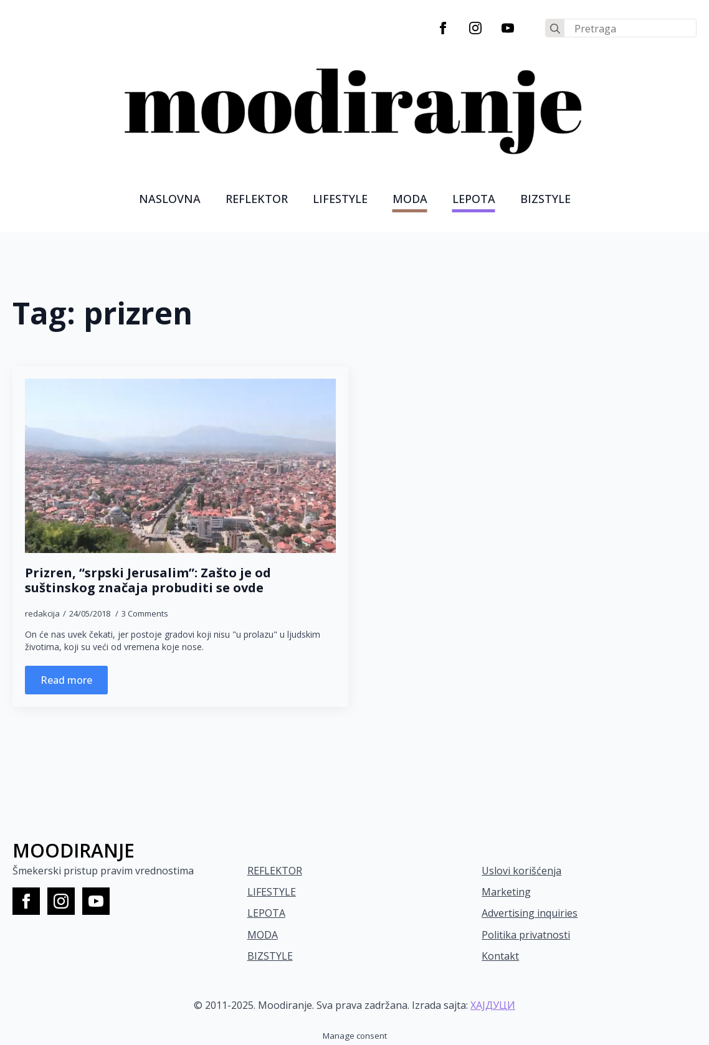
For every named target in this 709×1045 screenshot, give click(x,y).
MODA (410, 198)
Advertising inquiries (530, 913)
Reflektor (257, 198)
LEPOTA (473, 198)
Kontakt (500, 956)
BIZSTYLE (270, 956)
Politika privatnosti (526, 935)
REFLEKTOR (274, 870)
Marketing (506, 892)
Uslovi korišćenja (521, 870)
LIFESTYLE (340, 198)
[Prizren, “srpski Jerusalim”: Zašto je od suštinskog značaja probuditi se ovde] (180, 466)
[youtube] (507, 28)
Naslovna (170, 198)
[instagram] (475, 28)
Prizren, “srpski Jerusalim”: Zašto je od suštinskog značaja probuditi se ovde (148, 580)
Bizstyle (545, 198)
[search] (555, 28)
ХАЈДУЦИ (492, 1005)
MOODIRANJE (73, 850)
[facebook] (443, 28)
